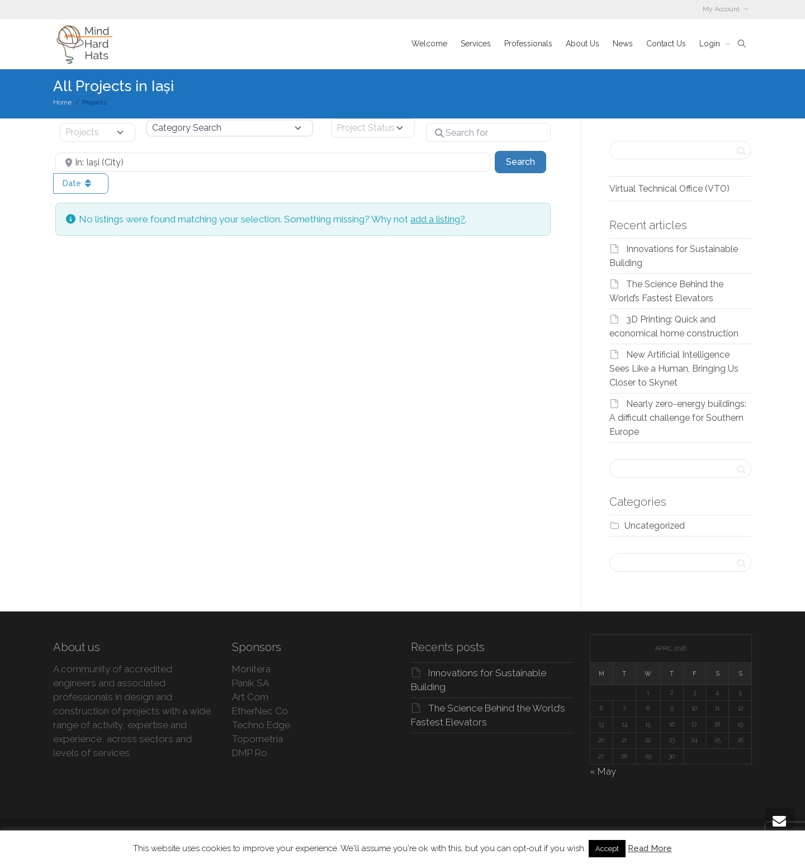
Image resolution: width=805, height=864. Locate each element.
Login (710, 43)
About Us (582, 43)
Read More (650, 848)
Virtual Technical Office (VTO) (669, 188)
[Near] (272, 162)
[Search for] (488, 132)
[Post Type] (97, 132)
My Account (722, 9)
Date (78, 183)
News (623, 43)
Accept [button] (607, 848)
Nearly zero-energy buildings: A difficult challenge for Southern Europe (677, 417)
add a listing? (437, 219)
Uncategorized (654, 525)
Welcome (429, 43)
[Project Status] (373, 127)
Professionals (528, 43)
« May (603, 771)
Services (476, 43)
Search (526, 161)
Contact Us (666, 43)
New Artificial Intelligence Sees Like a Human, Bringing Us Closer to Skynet (673, 368)
